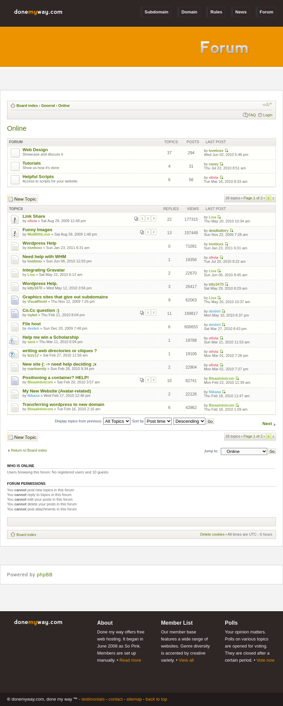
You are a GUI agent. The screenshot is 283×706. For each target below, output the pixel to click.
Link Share (34, 216)
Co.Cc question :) (41, 310)
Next (267, 423)
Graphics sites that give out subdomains (65, 296)
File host (32, 323)
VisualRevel (37, 301)
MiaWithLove (39, 234)
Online (64, 105)
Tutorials (32, 163)
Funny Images (37, 229)
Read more (130, 660)
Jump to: (211, 451)
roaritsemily (37, 369)
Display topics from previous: (92, 421)
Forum (266, 11)
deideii (214, 311)
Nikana (34, 395)
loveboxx (216, 151)
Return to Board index (29, 450)
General (48, 105)
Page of (253, 198)
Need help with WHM (44, 256)
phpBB (45, 574)
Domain (189, 11)
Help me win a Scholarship (51, 337)
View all (186, 660)
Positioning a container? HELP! (56, 377)
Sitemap (134, 699)
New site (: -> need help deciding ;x (59, 364)
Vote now (265, 660)
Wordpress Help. (40, 283)
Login (267, 115)
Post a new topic (22, 199)
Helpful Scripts (38, 176)
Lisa (212, 217)
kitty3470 (35, 288)
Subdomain (156, 11)
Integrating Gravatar (44, 270)
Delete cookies (212, 534)
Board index (27, 105)
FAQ (252, 115)
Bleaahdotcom (40, 382)
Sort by (152, 421)
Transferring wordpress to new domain (63, 404)
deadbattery (218, 231)
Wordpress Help (39, 243)
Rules (216, 11)
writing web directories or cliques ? (60, 350)
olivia (213, 177)
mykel (32, 315)
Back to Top (156, 699)
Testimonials (93, 699)
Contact (116, 699)
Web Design (35, 149)
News (241, 11)
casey (213, 164)
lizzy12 (33, 355)
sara (31, 342)
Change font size (267, 104)
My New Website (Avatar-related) (57, 390)
